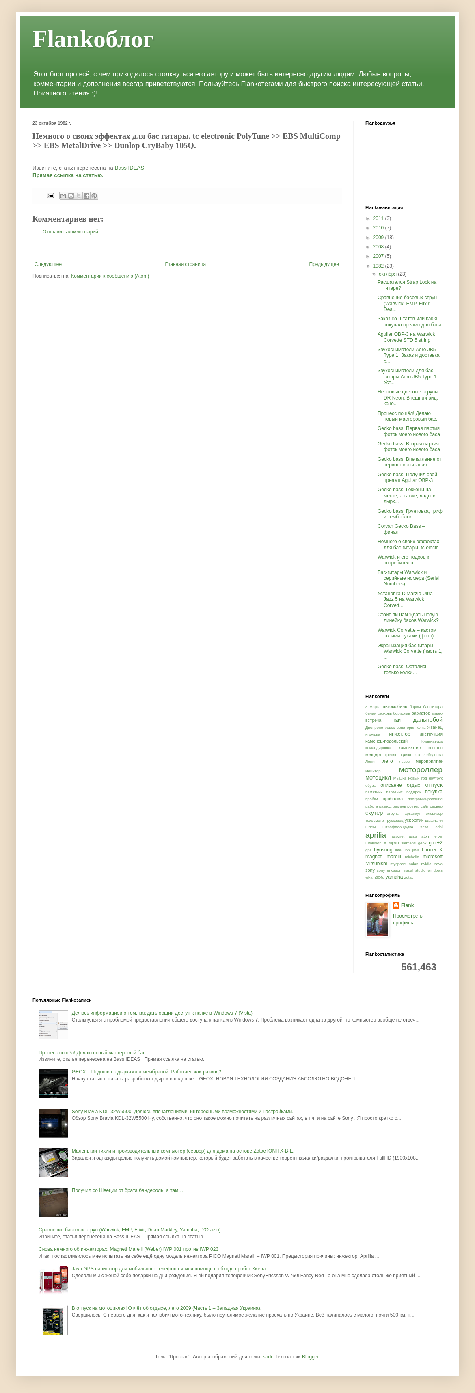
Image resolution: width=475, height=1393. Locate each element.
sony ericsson (389, 870)
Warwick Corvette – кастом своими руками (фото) (407, 633)
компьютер (410, 747)
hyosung (383, 850)
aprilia (375, 835)
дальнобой (428, 720)
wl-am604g (374, 877)
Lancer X (432, 850)
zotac (409, 877)
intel (398, 850)
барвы (415, 706)
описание (391, 785)
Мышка (399, 778)
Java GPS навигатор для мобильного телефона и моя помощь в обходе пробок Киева (169, 1269)
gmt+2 (436, 843)
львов (404, 761)
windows (435, 870)
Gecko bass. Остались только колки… (403, 669)
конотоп (435, 747)
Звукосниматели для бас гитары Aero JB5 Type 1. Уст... (408, 376)
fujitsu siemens (402, 843)
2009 (379, 237)
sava (438, 864)
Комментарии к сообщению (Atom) (110, 276)
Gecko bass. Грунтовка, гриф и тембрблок (410, 514)
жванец (435, 727)
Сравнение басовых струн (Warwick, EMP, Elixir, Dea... (407, 303)
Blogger (310, 1357)
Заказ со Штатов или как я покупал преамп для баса (409, 321)
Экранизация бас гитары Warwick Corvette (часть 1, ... (410, 651)
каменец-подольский (386, 741)
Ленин (371, 761)
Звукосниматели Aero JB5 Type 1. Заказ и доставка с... (409, 355)
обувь (370, 785)
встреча (373, 720)
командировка (378, 747)
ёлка (421, 727)
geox (422, 843)
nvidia (426, 864)
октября (388, 274)
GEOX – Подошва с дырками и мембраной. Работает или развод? (146, 1072)
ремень (399, 806)
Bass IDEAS (130, 168)
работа (371, 806)
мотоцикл (378, 777)
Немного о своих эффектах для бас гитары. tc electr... (410, 544)
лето (387, 761)
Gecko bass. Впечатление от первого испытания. (410, 462)
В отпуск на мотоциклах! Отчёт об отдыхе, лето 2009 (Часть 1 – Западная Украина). (166, 1308)
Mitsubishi (376, 863)
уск (408, 820)
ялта (424, 827)
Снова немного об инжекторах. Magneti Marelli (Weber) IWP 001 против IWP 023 (128, 1249)
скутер (374, 813)
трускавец (394, 820)
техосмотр (374, 820)
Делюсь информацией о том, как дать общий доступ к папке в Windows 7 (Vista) (162, 1013)
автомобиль (395, 706)
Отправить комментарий (70, 232)
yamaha (394, 877)
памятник (373, 792)
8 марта (373, 706)
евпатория (406, 727)
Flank (407, 905)
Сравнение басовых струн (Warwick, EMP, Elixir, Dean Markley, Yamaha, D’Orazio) (130, 1230)
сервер (436, 806)
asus (413, 836)
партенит (394, 792)
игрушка (372, 734)
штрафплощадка (397, 827)
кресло (391, 754)
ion (407, 850)
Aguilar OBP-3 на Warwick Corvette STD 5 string (406, 337)
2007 (379, 256)
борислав (401, 713)
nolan (413, 864)
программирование (425, 799)
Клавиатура (432, 741)
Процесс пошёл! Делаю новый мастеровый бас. (407, 416)
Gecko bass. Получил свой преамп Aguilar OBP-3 (407, 477)
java (415, 850)
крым (406, 754)
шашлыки (434, 820)
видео (437, 713)
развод (385, 806)
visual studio (415, 870)
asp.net (398, 836)
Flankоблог (93, 39)
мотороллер (421, 769)
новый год (417, 778)
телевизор (433, 813)
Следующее (48, 264)
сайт (425, 806)
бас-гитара (433, 706)
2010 (379, 228)
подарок (413, 792)
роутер (413, 806)
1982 (379, 266)
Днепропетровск (380, 727)
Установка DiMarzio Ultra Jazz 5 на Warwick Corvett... (405, 599)
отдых (413, 785)
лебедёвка (433, 754)
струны (393, 813)
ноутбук (436, 778)
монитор (373, 771)
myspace (398, 864)
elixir (438, 836)
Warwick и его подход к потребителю (403, 560)
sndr (267, 1357)
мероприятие (429, 761)
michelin (412, 857)
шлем (370, 827)
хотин (418, 820)
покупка (434, 792)
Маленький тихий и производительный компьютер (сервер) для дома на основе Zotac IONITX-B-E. (183, 1151)
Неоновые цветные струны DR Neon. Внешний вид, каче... (408, 397)
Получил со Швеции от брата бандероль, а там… (127, 1190)
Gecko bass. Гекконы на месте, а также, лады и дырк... (407, 495)
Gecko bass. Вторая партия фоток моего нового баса (409, 446)
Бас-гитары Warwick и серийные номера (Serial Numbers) (409, 578)
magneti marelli (383, 857)
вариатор (421, 713)
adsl (439, 827)
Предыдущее (324, 264)
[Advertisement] (187, 248)
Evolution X (375, 843)
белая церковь (378, 713)
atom (425, 836)
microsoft (433, 857)
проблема (393, 798)
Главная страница (185, 264)
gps (368, 850)
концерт (373, 754)
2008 (379, 247)
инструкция (431, 734)
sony (370, 870)
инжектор (399, 734)
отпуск (434, 785)
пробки (371, 799)
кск (417, 754)
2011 (379, 218)
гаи (397, 720)
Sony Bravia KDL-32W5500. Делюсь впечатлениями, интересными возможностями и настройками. (183, 1111)
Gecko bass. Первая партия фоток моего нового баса (409, 431)
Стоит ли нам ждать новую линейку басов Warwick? (408, 617)
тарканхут (412, 813)
